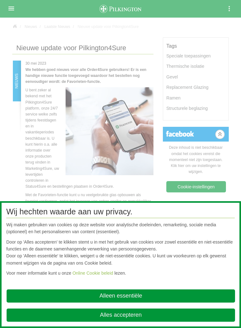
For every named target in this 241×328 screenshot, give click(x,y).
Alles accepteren (121, 315)
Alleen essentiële (120, 296)
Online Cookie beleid (92, 273)
